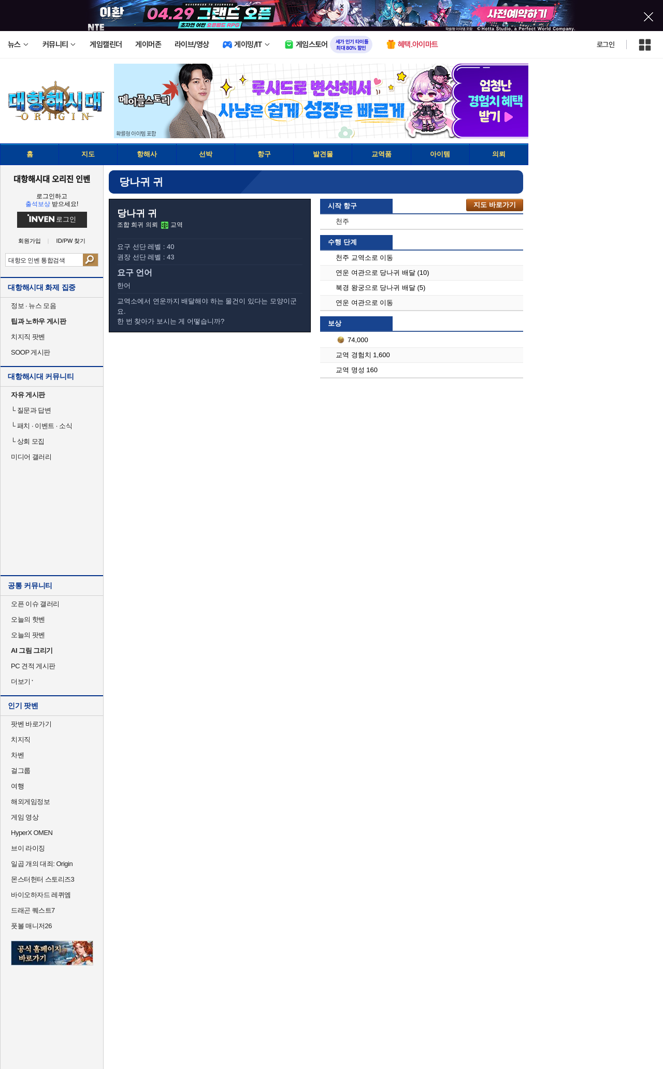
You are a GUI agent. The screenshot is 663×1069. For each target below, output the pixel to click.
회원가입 (29, 241)
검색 (90, 260)
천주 (342, 221)
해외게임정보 (30, 801)
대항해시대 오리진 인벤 (51, 178)
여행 (17, 786)
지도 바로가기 (494, 205)
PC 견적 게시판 (33, 666)
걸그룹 (21, 770)
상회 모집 (28, 441)
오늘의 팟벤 (28, 635)
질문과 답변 (31, 410)
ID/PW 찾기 (71, 241)
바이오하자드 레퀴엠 (41, 894)
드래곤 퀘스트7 (33, 910)
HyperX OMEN (31, 832)
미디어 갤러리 (31, 456)
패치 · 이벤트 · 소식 (41, 425)
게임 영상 (24, 817)
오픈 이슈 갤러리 (35, 604)
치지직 (21, 739)
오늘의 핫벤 (28, 619)
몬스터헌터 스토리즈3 (42, 879)
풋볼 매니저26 (31, 925)
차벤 (17, 755)
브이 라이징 (28, 848)
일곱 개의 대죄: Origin (42, 863)
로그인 (605, 44)
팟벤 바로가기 (31, 724)
